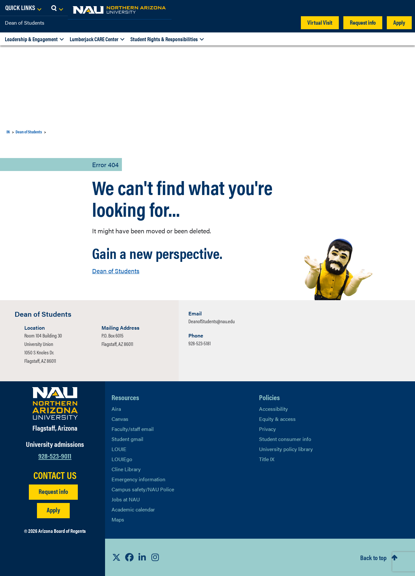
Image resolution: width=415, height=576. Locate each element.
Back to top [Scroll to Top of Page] (373, 557)
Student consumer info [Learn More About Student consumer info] (285, 439)
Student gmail (127, 439)
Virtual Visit (319, 22)
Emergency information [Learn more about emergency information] (138, 479)
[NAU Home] (52, 9)
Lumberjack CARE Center (94, 39)
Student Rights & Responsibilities (164, 39)
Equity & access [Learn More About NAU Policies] (277, 419)
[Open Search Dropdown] (404, 8)
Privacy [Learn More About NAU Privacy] (267, 429)
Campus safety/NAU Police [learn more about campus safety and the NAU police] (143, 489)
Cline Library (126, 469)
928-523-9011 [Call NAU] (54, 455)
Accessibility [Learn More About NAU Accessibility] (273, 409)
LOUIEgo (122, 459)
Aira (116, 409)
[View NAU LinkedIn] (142, 557)
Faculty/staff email (133, 429)
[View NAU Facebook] (129, 557)
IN (8, 132)
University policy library (286, 449)
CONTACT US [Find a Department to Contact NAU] (55, 475)
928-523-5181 (199, 343)
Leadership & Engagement (31, 39)
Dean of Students (24, 22)
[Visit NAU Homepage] (55, 403)
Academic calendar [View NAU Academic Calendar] (133, 509)
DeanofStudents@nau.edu (211, 321)
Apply (399, 22)
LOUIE (119, 449)
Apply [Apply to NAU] (53, 509)
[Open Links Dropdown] (370, 8)
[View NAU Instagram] (155, 557)
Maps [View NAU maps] (118, 519)
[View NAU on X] (116, 557)
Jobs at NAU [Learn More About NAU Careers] (126, 499)
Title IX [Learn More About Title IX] (266, 459)
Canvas (120, 419)
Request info (363, 22)
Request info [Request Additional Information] (53, 491)
